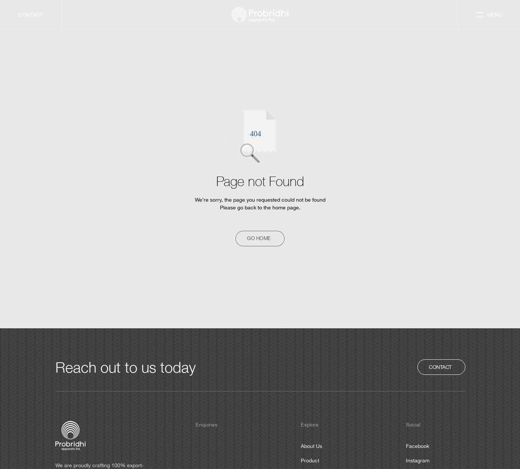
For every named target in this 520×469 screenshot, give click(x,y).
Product (310, 460)
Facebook (417, 446)
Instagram (418, 460)
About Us (311, 446)
